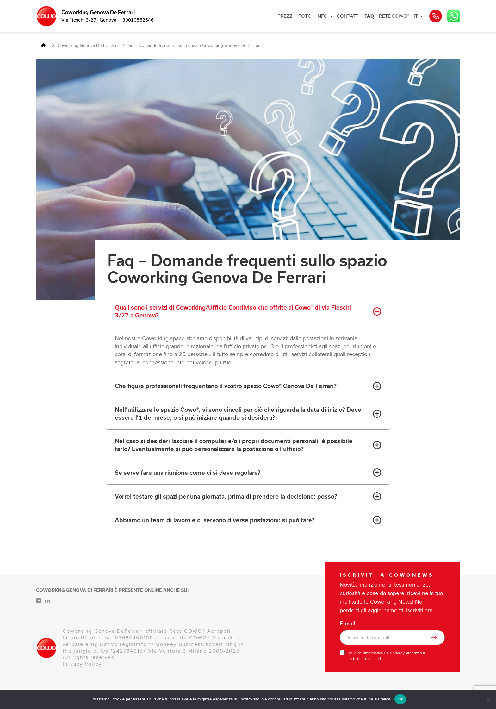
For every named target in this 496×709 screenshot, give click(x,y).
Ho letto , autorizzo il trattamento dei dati (386, 656)
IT (416, 16)
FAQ (369, 16)
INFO (322, 16)
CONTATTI (348, 16)
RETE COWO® (394, 16)
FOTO (305, 16)
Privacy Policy (82, 664)
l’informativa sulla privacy (383, 653)
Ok (400, 699)
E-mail (347, 623)
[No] (488, 699)
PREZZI (285, 16)
